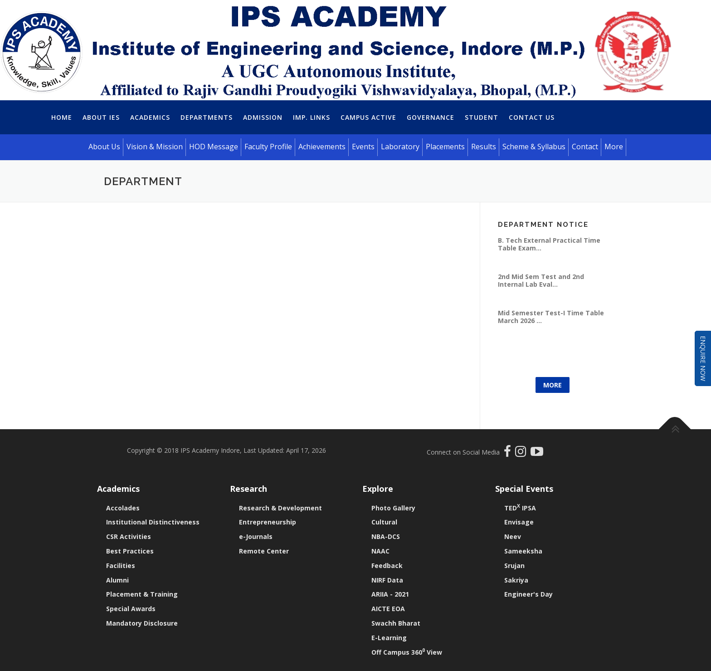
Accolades (123, 508)
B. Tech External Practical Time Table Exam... (549, 244)
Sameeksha (523, 551)
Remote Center (264, 551)
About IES (101, 117)
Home (61, 117)
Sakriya (516, 580)
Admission (262, 117)
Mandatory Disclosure (142, 623)
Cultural (384, 522)
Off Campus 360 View (406, 652)
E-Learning (389, 637)
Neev (512, 536)
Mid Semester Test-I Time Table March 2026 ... (551, 316)
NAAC (380, 551)
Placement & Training (142, 594)
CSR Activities (128, 536)
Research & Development (280, 508)
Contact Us (532, 117)
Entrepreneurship (267, 522)
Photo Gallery (393, 508)
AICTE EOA (388, 608)
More (552, 385)
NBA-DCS (385, 536)
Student (481, 117)
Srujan (514, 565)
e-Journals (256, 536)
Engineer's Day (528, 594)
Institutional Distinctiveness (153, 522)
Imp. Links (311, 117)
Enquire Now (703, 358)
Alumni (117, 580)
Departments (206, 117)
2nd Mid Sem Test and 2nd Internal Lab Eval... (541, 280)
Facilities (120, 565)
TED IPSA (520, 508)
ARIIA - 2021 (390, 594)
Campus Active (368, 117)
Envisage (519, 522)
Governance (430, 117)
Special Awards (131, 608)
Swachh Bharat (395, 623)
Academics (150, 117)
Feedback (387, 565)
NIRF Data (387, 580)
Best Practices (130, 551)
